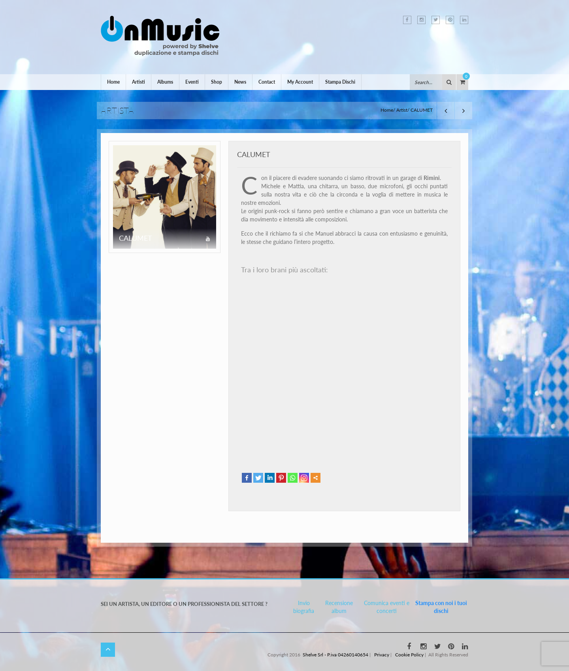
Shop (216, 82)
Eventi (192, 82)
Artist (401, 110)
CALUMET (253, 154)
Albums (165, 82)
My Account (300, 82)
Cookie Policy (409, 655)
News (240, 82)
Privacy (381, 655)
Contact (266, 82)
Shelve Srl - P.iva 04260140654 (335, 655)
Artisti (138, 82)
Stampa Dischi (340, 82)
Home (113, 82)
